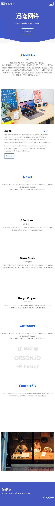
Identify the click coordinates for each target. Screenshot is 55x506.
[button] (43, 131)
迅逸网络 (7, 4)
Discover (27, 31)
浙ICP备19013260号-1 (22, 493)
